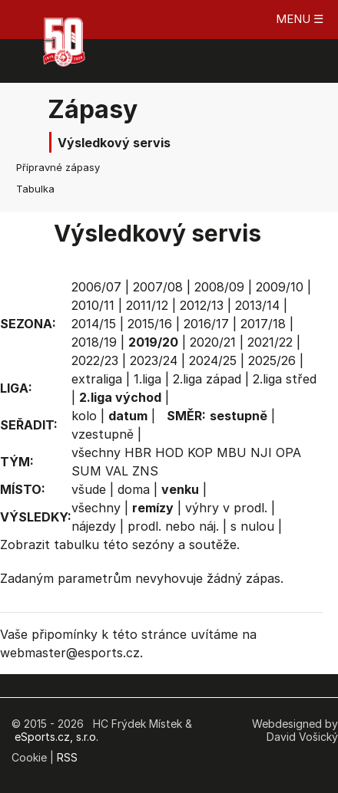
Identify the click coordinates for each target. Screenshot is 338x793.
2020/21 (213, 342)
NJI (261, 452)
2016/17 (206, 323)
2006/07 (96, 286)
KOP (200, 452)
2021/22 (270, 342)
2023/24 (153, 360)
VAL (116, 471)
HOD (169, 452)
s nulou (252, 526)
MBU (232, 452)
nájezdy (93, 526)
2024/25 (213, 360)
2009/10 (279, 286)
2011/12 (147, 305)
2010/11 (92, 305)
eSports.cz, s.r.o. (56, 736)
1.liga (147, 379)
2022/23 (94, 360)
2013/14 (257, 305)
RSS (67, 757)
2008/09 (219, 286)
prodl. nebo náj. (173, 526)
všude (88, 489)
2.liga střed (284, 379)
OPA (288, 452)
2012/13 (202, 305)
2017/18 (263, 323)
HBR (137, 452)
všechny (96, 452)
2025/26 (272, 360)
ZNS (145, 471)
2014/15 (93, 323)
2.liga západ (207, 379)
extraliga (96, 379)
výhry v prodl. (226, 507)
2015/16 (150, 323)
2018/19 (94, 342)
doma (134, 489)
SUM (86, 471)
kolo (84, 415)
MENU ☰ (299, 19)
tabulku (76, 544)
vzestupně (102, 434)
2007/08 (158, 286)
